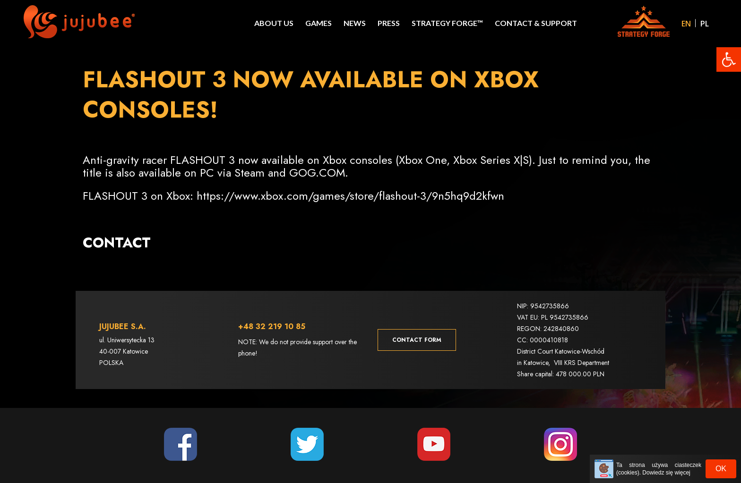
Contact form (416, 337)
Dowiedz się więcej (666, 472)
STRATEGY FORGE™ (447, 22)
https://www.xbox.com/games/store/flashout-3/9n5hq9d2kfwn (350, 195)
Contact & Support (536, 22)
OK (720, 469)
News (355, 22)
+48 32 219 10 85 (271, 323)
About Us (273, 22)
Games (318, 22)
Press (389, 22)
